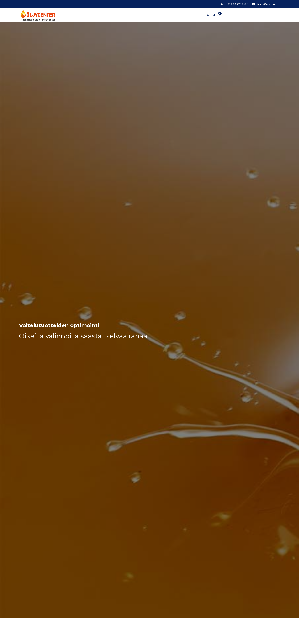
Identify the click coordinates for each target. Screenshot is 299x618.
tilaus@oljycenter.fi (268, 4)
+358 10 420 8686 (237, 4)
